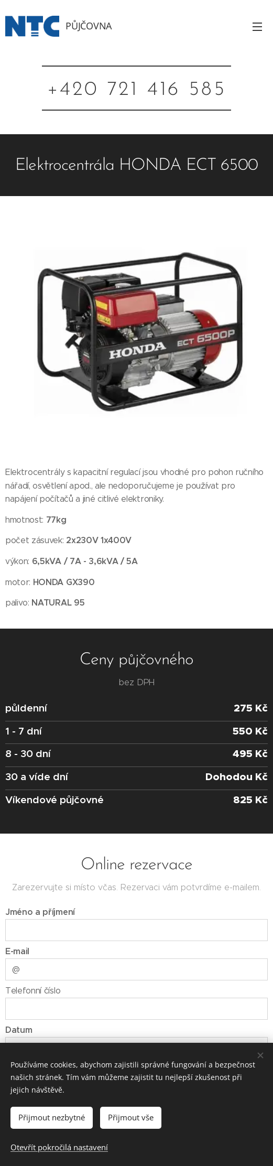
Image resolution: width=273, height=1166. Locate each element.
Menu (257, 26)
